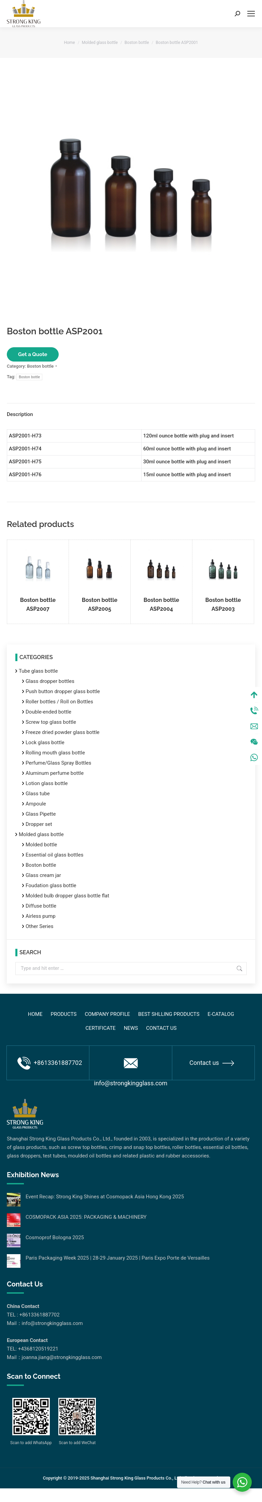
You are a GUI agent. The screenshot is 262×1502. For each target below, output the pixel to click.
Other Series (40, 926)
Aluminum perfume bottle (55, 773)
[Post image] (13, 1200)
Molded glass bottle (41, 834)
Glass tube (38, 793)
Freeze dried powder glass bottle (63, 732)
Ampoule (36, 804)
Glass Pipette (41, 814)
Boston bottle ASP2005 (99, 604)
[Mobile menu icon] (251, 14)
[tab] (131, 411)
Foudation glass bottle (51, 885)
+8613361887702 (49, 1063)
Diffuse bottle (41, 906)
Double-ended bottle (48, 712)
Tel (254, 724)
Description (20, 414)
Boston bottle (40, 366)
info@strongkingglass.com (131, 1069)
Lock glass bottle (45, 742)
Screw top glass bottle (51, 722)
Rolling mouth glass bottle (55, 753)
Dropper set (39, 824)
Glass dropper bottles (50, 681)
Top (254, 709)
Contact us (211, 1062)
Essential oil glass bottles (54, 855)
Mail (254, 740)
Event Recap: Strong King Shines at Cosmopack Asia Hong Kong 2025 (105, 1197)
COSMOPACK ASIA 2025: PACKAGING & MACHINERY (86, 1217)
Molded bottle (41, 845)
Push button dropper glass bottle (63, 691)
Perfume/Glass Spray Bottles (58, 763)
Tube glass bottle (38, 671)
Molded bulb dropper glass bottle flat (67, 896)
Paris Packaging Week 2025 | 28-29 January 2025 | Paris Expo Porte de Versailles (117, 1258)
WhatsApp (254, 771)
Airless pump (41, 916)
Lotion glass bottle (47, 783)
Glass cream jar (43, 875)
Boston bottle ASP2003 (223, 604)
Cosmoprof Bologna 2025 (55, 1237)
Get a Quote (32, 354)
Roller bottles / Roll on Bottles (59, 702)
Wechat (254, 756)
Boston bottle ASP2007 (38, 604)
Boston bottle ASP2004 (161, 604)
